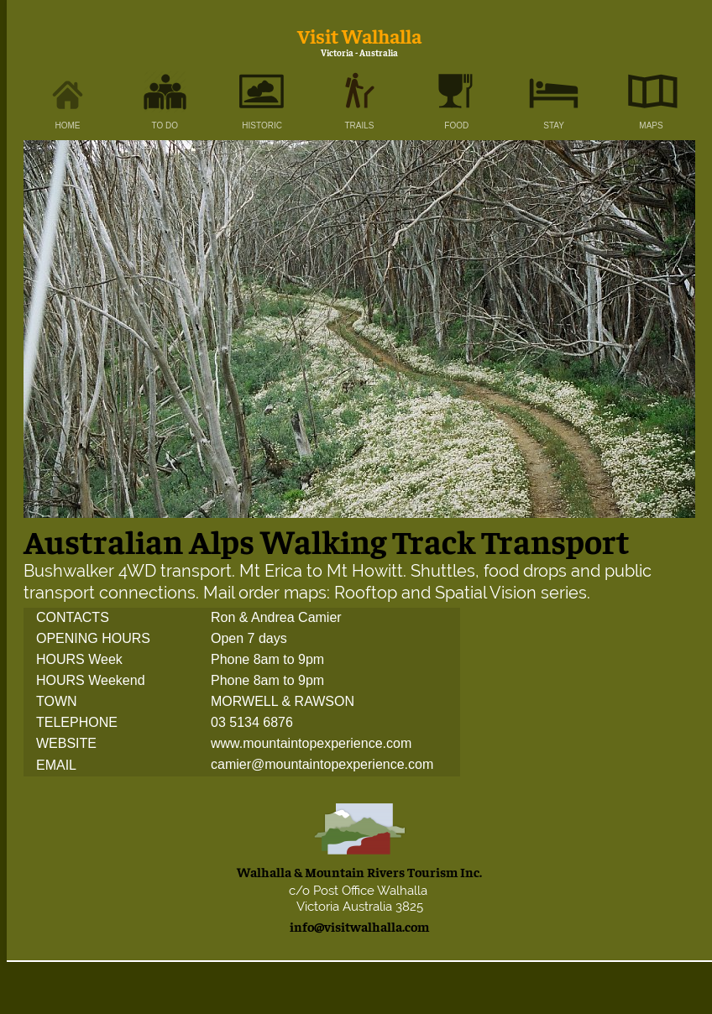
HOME (68, 125)
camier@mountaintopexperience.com (322, 765)
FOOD (456, 125)
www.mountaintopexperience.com (311, 744)
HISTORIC (262, 125)
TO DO (165, 125)
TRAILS (359, 125)
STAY (553, 125)
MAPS (650, 125)
